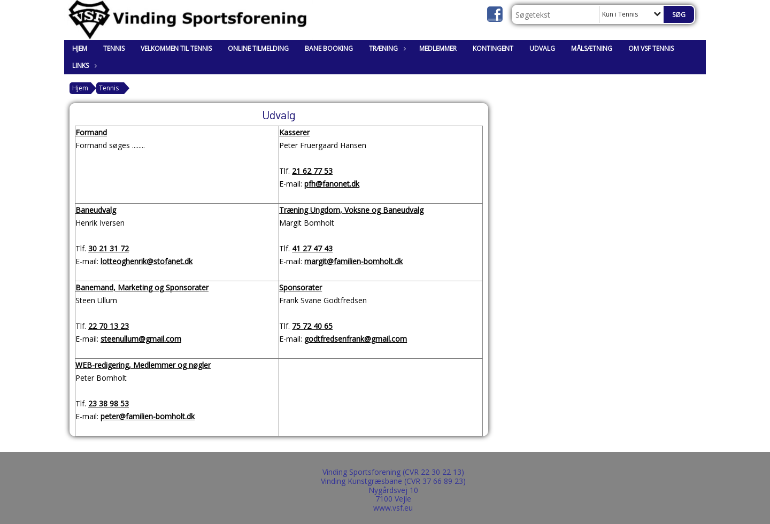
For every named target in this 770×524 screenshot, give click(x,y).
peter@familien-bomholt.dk (148, 416)
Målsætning (591, 48)
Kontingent (493, 48)
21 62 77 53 (312, 171)
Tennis (114, 48)
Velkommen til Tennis (176, 48)
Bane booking (329, 48)
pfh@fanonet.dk (331, 184)
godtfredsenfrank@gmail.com (355, 339)
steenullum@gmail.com (141, 339)
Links (83, 65)
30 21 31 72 (108, 248)
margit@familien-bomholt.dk (353, 261)
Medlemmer (438, 48)
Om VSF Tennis (651, 48)
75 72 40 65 (312, 326)
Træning (386, 48)
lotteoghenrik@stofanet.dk (146, 261)
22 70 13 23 (108, 326)
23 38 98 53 (108, 403)
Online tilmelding (258, 48)
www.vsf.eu (393, 508)
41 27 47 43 (312, 248)
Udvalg (542, 48)
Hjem (79, 48)
